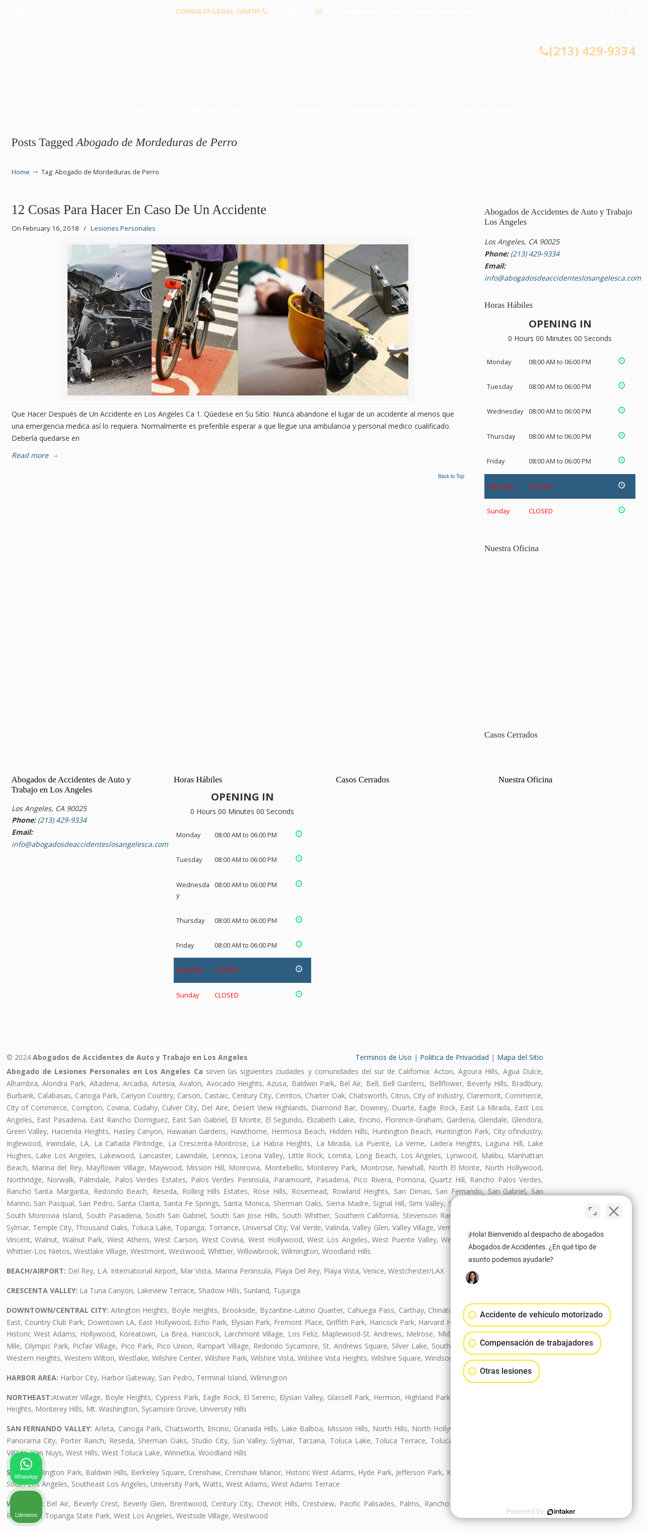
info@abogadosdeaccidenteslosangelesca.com (397, 11)
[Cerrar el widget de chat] (614, 1211)
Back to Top (451, 476)
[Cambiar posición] (593, 1211)
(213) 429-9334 (291, 11)
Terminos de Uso (383, 1057)
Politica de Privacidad (454, 1057)
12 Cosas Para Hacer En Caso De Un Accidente (139, 209)
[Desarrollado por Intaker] (561, 1512)
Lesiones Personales (123, 228)
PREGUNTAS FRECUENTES (57, 11)
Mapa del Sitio (520, 1057)
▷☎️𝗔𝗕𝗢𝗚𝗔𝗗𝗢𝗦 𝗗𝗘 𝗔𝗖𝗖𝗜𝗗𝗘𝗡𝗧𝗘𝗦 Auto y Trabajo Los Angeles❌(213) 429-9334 (324, 63)
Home (21, 172)
